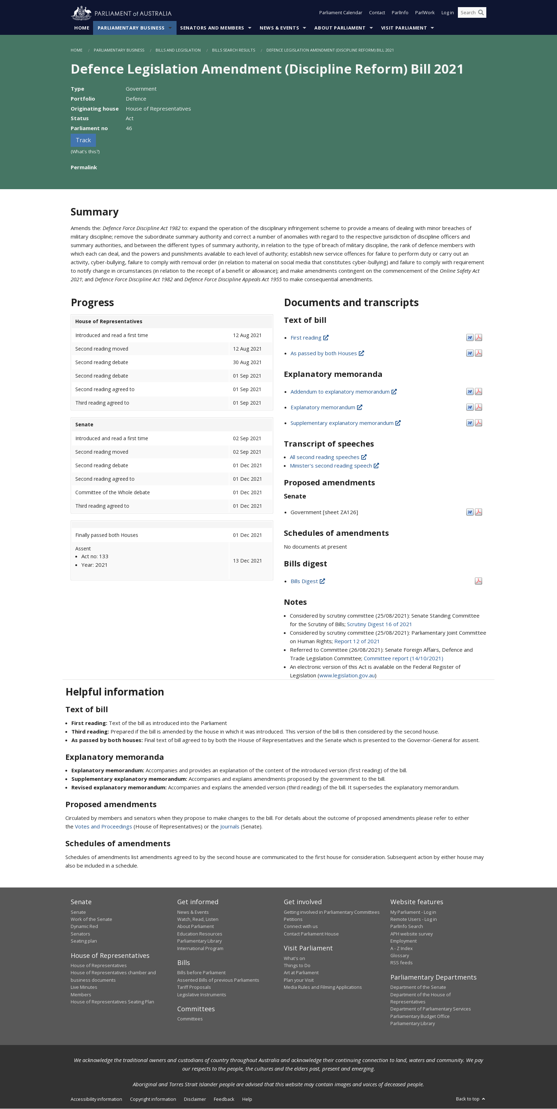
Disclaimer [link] (195, 1099)
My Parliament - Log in (413, 912)
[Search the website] (472, 13)
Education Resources (199, 934)
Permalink (84, 167)
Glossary (399, 956)
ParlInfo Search (406, 926)
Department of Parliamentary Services (430, 1009)
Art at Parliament (301, 973)
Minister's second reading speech (335, 465)
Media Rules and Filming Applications (323, 987)
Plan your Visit (299, 980)
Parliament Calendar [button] (340, 13)
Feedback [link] (224, 1099)
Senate (78, 912)
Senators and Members (212, 28)
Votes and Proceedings (103, 826)
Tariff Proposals (194, 987)
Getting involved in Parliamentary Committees (332, 912)
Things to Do (297, 966)
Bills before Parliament (201, 973)
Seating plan (84, 941)
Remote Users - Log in (413, 919)
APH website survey (411, 934)
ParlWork (425, 13)
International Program (200, 948)
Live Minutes (84, 987)
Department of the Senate (418, 987)
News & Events (279, 28)
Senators (80, 934)
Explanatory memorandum (327, 407)
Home (82, 28)
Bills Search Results (233, 50)
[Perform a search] (481, 13)
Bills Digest (308, 581)
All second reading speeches (329, 457)
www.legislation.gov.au (347, 675)
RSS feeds (401, 963)
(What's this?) (85, 152)
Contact (377, 13)
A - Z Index (401, 948)
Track (83, 140)
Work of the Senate (91, 919)
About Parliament (340, 28)
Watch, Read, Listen (197, 919)
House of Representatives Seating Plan (112, 1002)
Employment (403, 941)
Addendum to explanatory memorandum (344, 391)
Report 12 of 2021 (357, 641)
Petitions (293, 919)
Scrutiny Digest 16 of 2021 (379, 624)
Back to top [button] (471, 1098)
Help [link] (247, 1099)
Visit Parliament (404, 28)
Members (81, 994)
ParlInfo (400, 13)
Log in (448, 13)
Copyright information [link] (153, 1099)
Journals (230, 826)
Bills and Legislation (178, 50)
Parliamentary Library (199, 941)
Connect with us (301, 926)
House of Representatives (99, 966)
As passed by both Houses (328, 353)
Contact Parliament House (311, 934)
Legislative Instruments (201, 994)
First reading (310, 337)
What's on (294, 958)
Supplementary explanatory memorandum (346, 422)
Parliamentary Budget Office (420, 1016)
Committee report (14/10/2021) (403, 658)
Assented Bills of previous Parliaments (218, 980)
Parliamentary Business (131, 28)
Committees (190, 1019)
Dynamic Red (84, 926)
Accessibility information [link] (96, 1099)
